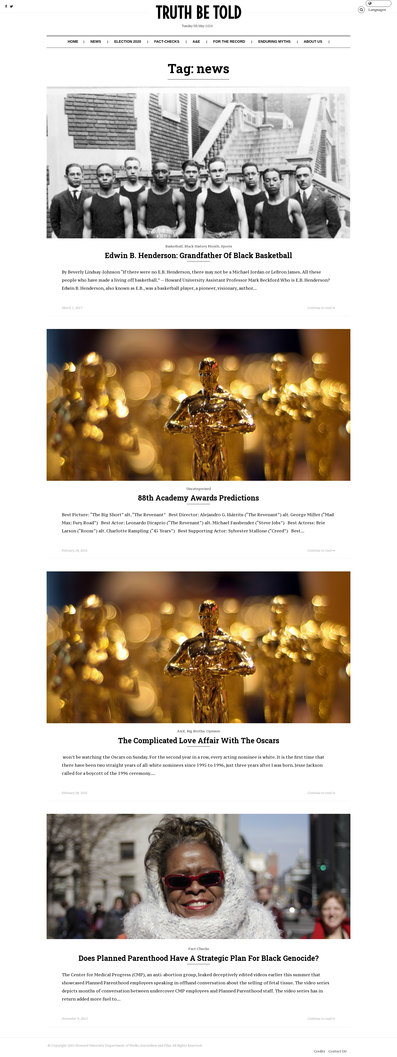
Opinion (213, 731)
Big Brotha (196, 731)
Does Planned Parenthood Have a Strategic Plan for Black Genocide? (198, 958)
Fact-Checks (167, 41)
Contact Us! (336, 1045)
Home (73, 41)
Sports (226, 246)
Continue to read (321, 308)
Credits (318, 1045)
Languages (377, 4)
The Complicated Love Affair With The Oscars (199, 740)
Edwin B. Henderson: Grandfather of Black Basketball (198, 255)
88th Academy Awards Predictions (198, 498)
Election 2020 (127, 41)
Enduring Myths (274, 41)
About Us (313, 41)
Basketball (174, 246)
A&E (196, 41)
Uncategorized (198, 488)
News (95, 41)
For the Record (229, 41)
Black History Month (202, 246)
